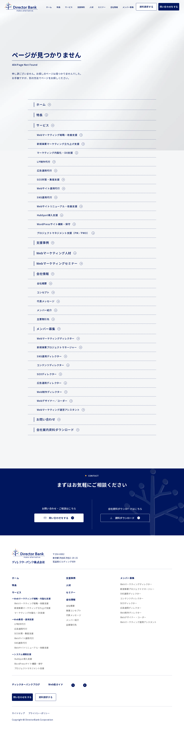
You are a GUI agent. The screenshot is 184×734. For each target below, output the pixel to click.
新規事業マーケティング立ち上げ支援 (32, 608)
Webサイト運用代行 (24, 638)
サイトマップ (18, 713)
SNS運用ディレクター (130, 593)
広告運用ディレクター (130, 607)
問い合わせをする (169, 6)
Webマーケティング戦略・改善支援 (31, 603)
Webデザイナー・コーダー (133, 617)
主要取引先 (71, 624)
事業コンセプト (73, 610)
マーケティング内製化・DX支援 (29, 612)
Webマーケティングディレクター (136, 584)
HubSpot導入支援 (23, 659)
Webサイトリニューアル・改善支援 (31, 647)
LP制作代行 (20, 624)
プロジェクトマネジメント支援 (29, 668)
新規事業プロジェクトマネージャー (137, 589)
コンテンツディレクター (132, 598)
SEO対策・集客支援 (23, 633)
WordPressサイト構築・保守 (28, 663)
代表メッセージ (73, 615)
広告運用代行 (20, 628)
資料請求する (146, 6)
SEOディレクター (128, 603)
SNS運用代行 (20, 643)
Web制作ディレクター (131, 612)
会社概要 (70, 605)
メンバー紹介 (72, 620)
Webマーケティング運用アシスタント (138, 622)
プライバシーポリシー (39, 713)
